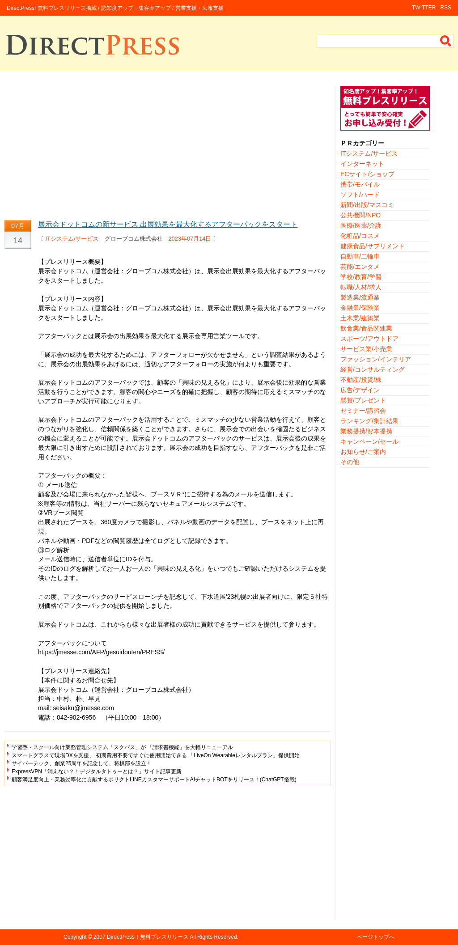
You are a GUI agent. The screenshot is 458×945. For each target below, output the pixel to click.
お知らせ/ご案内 (363, 451)
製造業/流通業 (360, 297)
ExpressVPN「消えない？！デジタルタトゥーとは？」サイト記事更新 (97, 771)
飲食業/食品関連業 (366, 328)
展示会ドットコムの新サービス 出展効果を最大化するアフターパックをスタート (167, 224)
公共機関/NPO (360, 215)
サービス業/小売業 (366, 348)
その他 (349, 462)
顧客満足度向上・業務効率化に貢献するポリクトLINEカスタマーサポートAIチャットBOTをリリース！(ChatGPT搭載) (154, 779)
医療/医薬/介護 (361, 225)
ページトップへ (375, 937)
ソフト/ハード (360, 194)
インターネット (362, 163)
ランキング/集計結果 (369, 420)
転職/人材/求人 (361, 287)
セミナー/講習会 (363, 410)
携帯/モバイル (360, 184)
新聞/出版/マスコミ (367, 204)
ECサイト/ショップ (367, 174)
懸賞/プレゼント (363, 400)
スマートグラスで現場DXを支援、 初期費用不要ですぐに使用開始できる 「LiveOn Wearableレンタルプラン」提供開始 (156, 755)
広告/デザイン (360, 390)
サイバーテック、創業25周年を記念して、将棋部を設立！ (82, 763)
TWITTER (424, 7)
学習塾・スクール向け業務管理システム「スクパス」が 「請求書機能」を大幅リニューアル (122, 747)
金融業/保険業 (360, 307)
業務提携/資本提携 (366, 431)
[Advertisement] (167, 148)
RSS (445, 7)
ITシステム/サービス (72, 238)
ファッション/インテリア (375, 359)
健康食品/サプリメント (372, 246)
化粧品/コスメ (360, 235)
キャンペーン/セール (369, 441)
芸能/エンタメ (360, 266)
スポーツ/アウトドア (369, 338)
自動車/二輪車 (360, 256)
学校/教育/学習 (361, 276)
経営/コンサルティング (372, 369)
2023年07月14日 (190, 238)
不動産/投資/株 (361, 379)
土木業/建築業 (360, 318)
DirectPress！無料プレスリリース (147, 937)
